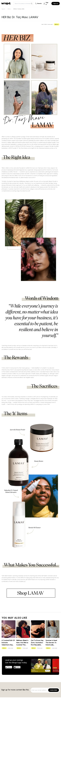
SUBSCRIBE (53, 690)
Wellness (9, 8)
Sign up (55, 3)
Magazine (3, 8)
